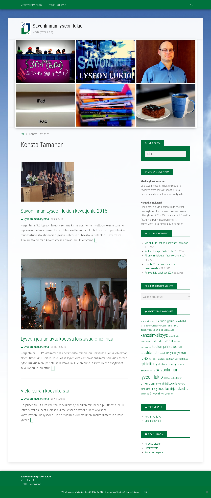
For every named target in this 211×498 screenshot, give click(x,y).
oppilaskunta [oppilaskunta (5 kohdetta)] (161, 364)
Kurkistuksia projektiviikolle (159, 251)
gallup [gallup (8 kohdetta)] (170, 321)
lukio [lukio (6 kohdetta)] (166, 353)
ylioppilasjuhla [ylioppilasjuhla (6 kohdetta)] (148, 389)
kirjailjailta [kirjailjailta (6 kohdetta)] (160, 341)
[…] (95, 241)
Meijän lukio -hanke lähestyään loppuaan (166, 243)
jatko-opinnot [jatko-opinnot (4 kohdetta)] (162, 330)
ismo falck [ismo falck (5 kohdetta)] (173, 325)
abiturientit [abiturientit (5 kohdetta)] (150, 321)
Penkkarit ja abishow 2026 (159, 273)
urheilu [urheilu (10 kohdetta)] (145, 384)
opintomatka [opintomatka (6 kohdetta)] (181, 359)
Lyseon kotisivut (57, 4)
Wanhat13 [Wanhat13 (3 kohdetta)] (181, 384)
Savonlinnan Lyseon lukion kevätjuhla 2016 (64, 211)
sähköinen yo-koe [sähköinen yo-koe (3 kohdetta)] (170, 378)
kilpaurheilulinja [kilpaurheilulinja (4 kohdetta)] (148, 342)
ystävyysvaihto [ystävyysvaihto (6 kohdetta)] (155, 393)
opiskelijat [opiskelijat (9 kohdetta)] (147, 364)
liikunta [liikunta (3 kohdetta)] (161, 354)
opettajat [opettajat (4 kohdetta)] (170, 359)
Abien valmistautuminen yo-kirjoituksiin (165, 255)
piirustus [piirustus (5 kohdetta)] (179, 364)
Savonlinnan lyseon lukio (58, 26)
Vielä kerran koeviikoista (45, 391)
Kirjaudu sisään (153, 444)
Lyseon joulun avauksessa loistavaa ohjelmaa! (67, 339)
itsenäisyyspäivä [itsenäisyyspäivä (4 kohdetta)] (148, 330)
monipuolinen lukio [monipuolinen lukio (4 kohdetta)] (156, 359)
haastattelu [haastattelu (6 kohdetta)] (181, 321)
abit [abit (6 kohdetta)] (143, 321)
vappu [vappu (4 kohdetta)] (154, 384)
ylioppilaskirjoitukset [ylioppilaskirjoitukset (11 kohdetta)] (170, 389)
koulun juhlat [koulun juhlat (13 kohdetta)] (162, 347)
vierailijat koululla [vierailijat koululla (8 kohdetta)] (167, 384)
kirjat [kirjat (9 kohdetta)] (169, 342)
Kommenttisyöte (154, 452)
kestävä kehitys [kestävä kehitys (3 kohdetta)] (174, 336)
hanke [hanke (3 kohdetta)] (143, 326)
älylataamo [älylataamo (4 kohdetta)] (168, 394)
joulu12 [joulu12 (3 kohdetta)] (171, 330)
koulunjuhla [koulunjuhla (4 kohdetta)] (146, 347)
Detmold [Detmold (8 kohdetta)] (161, 321)
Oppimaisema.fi (153, 421)
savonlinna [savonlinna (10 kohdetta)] (148, 371)
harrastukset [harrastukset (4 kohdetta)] (151, 326)
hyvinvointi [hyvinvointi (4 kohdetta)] (162, 326)
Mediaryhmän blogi (31, 4)
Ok (145, 492)
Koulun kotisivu (153, 416)
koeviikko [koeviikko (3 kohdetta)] (177, 342)
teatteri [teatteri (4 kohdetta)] (179, 378)
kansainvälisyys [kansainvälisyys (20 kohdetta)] (154, 335)
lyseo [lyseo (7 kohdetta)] (173, 353)
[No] (207, 492)
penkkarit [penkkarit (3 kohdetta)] (171, 365)
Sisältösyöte (151, 448)
